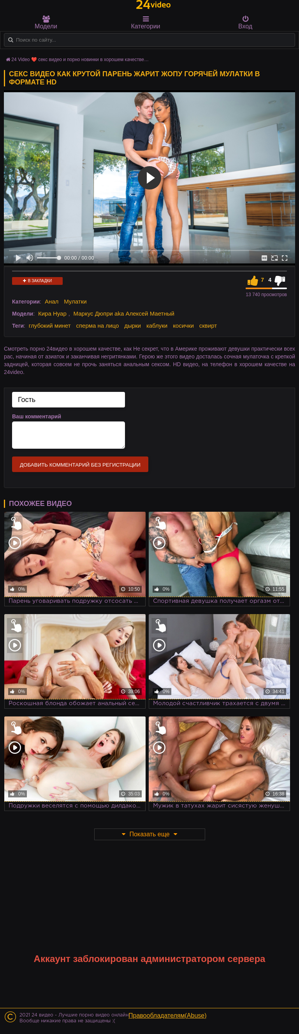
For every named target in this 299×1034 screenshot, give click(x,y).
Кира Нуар (52, 313)
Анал (51, 301)
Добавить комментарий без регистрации (80, 465)
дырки (132, 325)
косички (183, 325)
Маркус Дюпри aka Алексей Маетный (124, 313)
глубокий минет (50, 325)
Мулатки (75, 301)
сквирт (208, 325)
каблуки (156, 325)
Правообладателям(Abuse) (167, 1015)
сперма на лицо (97, 325)
